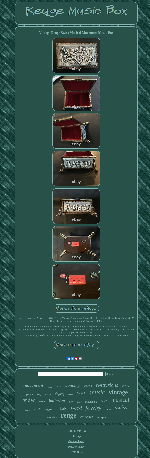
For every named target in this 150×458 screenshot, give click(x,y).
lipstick (29, 394)
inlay (59, 386)
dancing (72, 385)
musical (120, 400)
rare (104, 401)
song (39, 394)
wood (76, 408)
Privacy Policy (76, 446)
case (79, 401)
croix (125, 386)
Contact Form (76, 441)
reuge (68, 415)
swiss (121, 407)
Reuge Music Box (76, 431)
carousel (86, 417)
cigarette (50, 409)
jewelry (93, 408)
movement (33, 385)
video (29, 400)
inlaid (49, 387)
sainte (70, 395)
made (37, 409)
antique (101, 417)
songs (48, 394)
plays (71, 401)
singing (59, 394)
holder (108, 409)
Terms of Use (76, 452)
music (97, 392)
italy (63, 408)
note (81, 392)
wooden (52, 417)
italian (28, 410)
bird (42, 401)
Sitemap (76, 436)
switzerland (107, 385)
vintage (118, 392)
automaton (91, 401)
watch (88, 386)
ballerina (57, 400)
